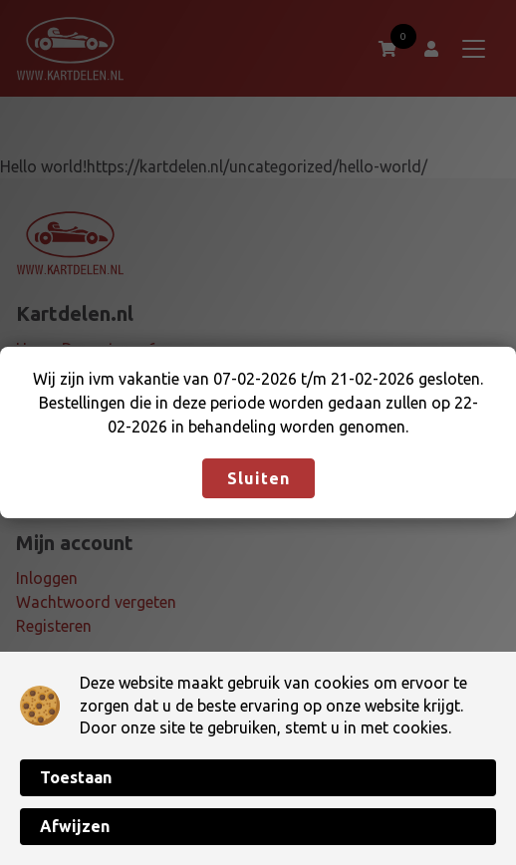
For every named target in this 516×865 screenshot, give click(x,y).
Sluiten (258, 478)
